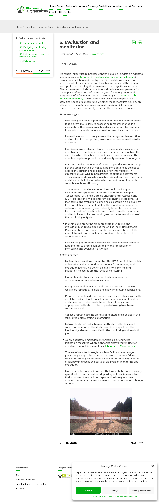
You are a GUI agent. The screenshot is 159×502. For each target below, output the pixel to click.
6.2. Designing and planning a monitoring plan (33, 48)
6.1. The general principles (32, 43)
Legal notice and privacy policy (122, 497)
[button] (152, 466)
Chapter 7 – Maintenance (120, 346)
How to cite (97, 53)
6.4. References (27, 61)
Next (44, 70)
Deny (115, 490)
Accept (88, 490)
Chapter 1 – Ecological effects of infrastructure (107, 76)
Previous (24, 70)
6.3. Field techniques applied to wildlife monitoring (34, 55)
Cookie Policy (99, 497)
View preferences (141, 490)
